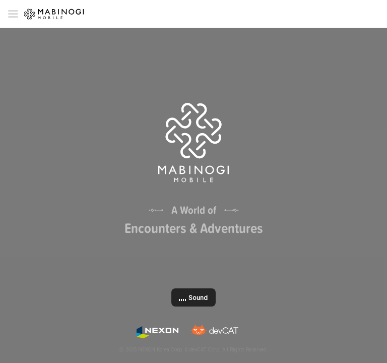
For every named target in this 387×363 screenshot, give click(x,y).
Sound (198, 297)
